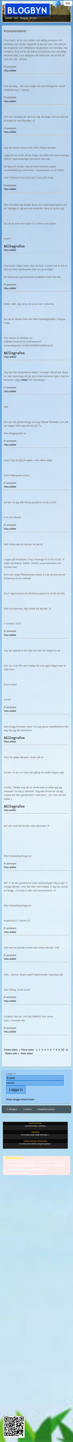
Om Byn (33, 18)
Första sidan (11, 1049)
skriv (16, 18)
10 (62, 1049)
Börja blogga (13, 1099)
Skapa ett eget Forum (16, 1117)
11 (66, 1049)
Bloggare (24, 18)
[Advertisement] (36, 1293)
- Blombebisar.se (13, 1157)
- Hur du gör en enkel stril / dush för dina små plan (33, 1165)
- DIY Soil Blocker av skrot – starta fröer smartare (33, 1161)
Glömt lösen (27, 1099)
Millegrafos (14, 246)
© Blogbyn (12, 1109)
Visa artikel (10, 70)
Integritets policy (46, 1109)
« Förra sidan (26, 1049)
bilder (25, 379)
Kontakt (8, 18)
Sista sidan (27, 1053)
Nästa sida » (12, 1053)
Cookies (27, 1109)
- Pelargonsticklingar (16, 1173)
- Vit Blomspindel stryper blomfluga (25, 1169)
